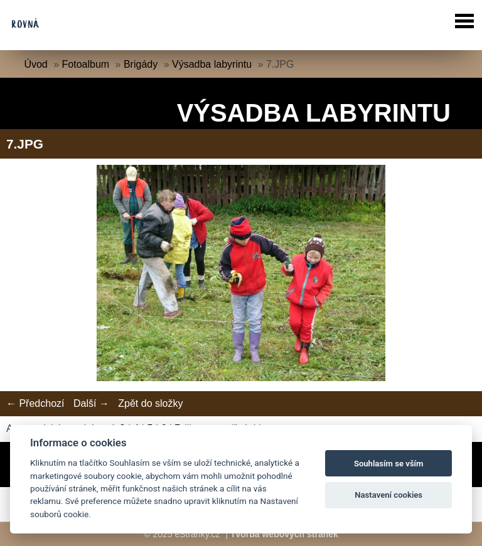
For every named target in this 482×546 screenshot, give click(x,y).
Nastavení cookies (388, 495)
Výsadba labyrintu (212, 64)
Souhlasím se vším (389, 463)
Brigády (141, 64)
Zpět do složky (150, 403)
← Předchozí (35, 403)
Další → (91, 403)
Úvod (35, 64)
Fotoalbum (86, 64)
